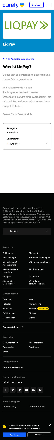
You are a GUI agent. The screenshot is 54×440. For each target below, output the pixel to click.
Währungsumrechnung (39, 262)
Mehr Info (39, 435)
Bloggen (33, 313)
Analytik (7, 276)
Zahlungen (8, 253)
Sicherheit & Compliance (9, 282)
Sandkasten (34, 347)
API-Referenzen (36, 342)
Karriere (39, 308)
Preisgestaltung (12, 327)
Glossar (32, 317)
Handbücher (9, 317)
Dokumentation (10, 342)
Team (31, 299)
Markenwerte (35, 304)
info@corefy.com (12, 382)
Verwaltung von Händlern (10, 270)
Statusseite (8, 347)
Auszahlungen (9, 257)
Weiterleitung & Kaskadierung (10, 263)
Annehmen (14, 435)
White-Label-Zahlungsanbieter (37, 282)
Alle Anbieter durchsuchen (19, 58)
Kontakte (7, 308)
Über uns (7, 299)
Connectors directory (13, 367)
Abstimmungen (36, 269)
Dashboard (34, 276)
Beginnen (36, 5)
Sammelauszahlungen (39, 257)
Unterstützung (9, 406)
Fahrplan (7, 304)
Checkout (33, 253)
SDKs (5, 351)
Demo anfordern (36, 406)
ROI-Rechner (9, 313)
